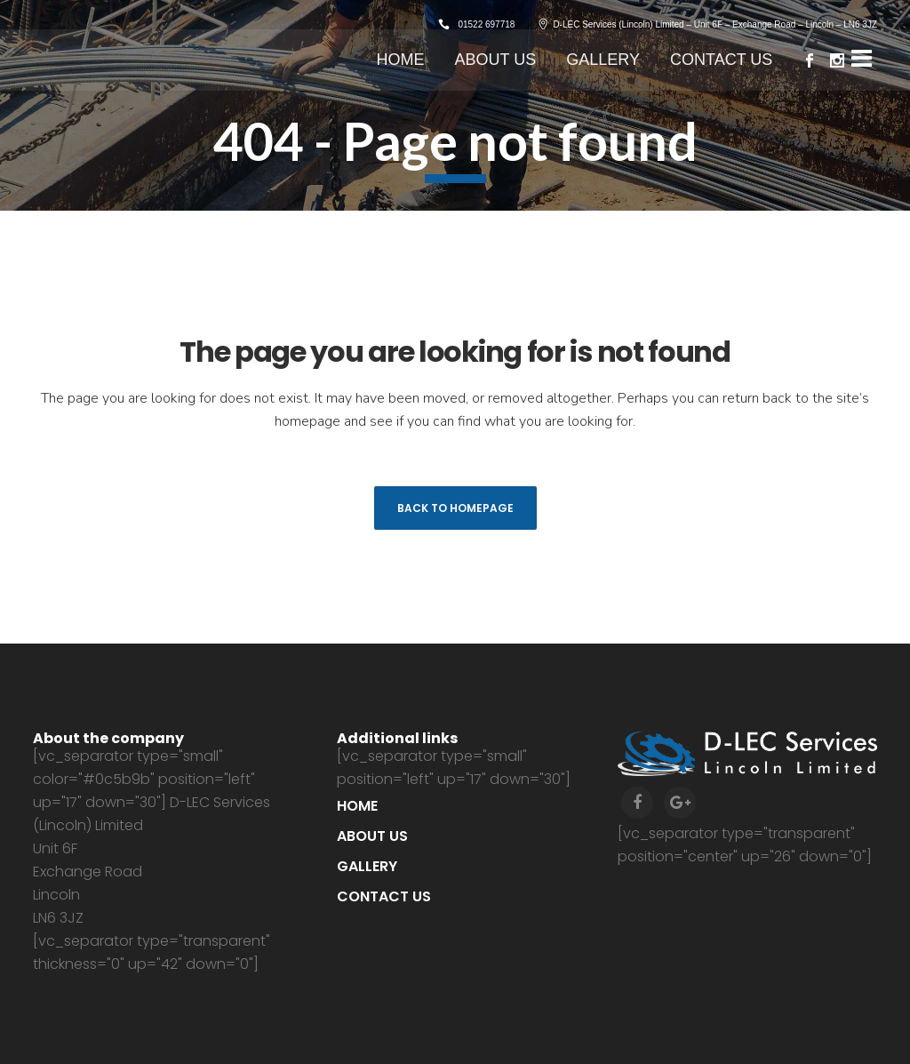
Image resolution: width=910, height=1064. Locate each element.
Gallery (367, 866)
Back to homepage (455, 508)
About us (372, 836)
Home (357, 806)
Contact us (384, 896)
